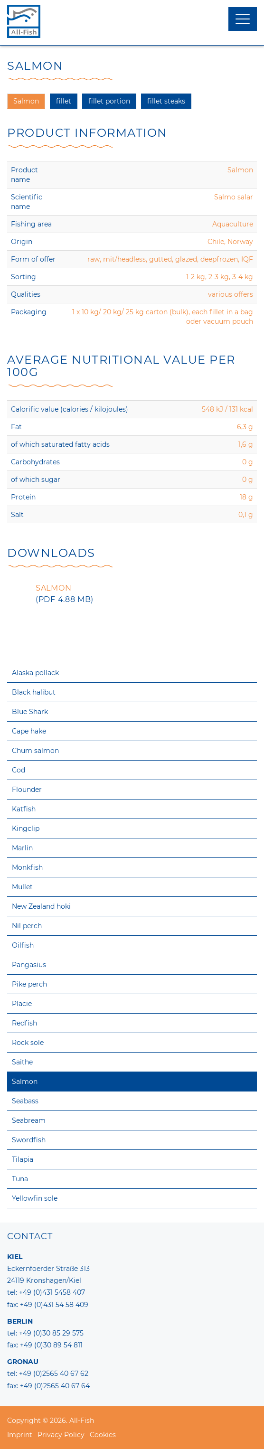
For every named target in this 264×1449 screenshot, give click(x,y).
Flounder (27, 789)
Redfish (24, 1023)
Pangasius (29, 964)
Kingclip (25, 828)
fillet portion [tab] (109, 101)
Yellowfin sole (34, 1198)
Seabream (29, 1120)
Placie (22, 1003)
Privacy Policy (61, 1434)
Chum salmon (35, 750)
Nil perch (27, 926)
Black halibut (34, 692)
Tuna (20, 1179)
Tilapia (22, 1159)
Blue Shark (30, 711)
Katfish (24, 809)
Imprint (19, 1434)
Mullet (22, 887)
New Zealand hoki (41, 906)
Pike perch (29, 984)
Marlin (22, 848)
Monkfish (27, 867)
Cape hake (29, 731)
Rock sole (28, 1042)
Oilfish (23, 945)
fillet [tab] (63, 101)
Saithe (22, 1062)
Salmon (25, 1081)
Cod (18, 770)
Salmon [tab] (26, 101)
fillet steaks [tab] (166, 101)
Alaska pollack (35, 672)
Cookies (103, 1434)
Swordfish (29, 1140)
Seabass (25, 1101)
